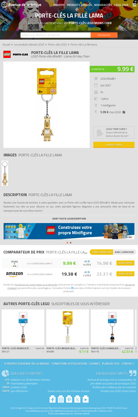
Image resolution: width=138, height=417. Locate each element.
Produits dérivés (79, 5)
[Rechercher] (104, 35)
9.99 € (125, 69)
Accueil (6, 44)
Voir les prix (114, 144)
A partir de (97, 69)
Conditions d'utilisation (69, 363)
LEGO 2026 (121, 5)
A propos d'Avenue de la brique (26, 363)
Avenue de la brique (21, 4)
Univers (59, 5)
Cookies (94, 363)
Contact (128, 363)
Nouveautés (103, 5)
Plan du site (111, 363)
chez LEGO (113, 112)
